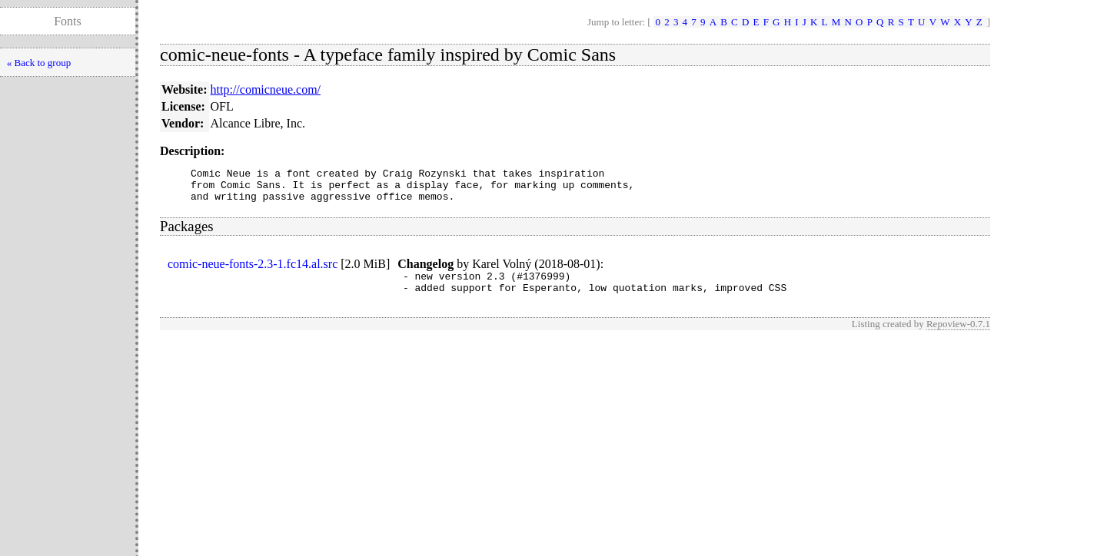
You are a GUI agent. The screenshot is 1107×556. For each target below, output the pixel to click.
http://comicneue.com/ (266, 89)
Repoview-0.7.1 (958, 335)
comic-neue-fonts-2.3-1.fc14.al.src (252, 270)
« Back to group (39, 62)
